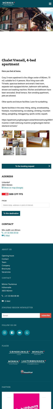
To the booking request (24, 166)
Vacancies (6, 272)
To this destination (11, 213)
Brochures (6, 269)
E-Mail (6, 235)
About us (7, 250)
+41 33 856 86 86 (10, 296)
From (4, 201)
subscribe (46, 315)
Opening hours (8, 256)
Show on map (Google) (12, 188)
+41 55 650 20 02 (10, 233)
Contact (5, 259)
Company (6, 265)
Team (4, 262)
